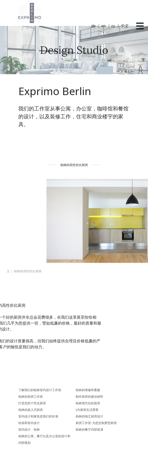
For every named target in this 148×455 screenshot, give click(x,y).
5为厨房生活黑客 (87, 410)
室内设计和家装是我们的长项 (38, 416)
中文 (124, 26)
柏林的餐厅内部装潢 (89, 429)
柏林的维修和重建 (88, 390)
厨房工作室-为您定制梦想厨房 (96, 423)
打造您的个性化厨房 (32, 403)
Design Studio (74, 50)
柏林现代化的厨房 (88, 403)
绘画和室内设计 (29, 423)
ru (113, 26)
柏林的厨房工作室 (30, 396)
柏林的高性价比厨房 (28, 271)
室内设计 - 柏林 (29, 429)
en (103, 26)
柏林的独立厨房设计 (89, 416)
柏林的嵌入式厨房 (30, 410)
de (93, 26)
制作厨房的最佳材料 (89, 396)
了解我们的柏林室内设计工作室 (39, 390)
